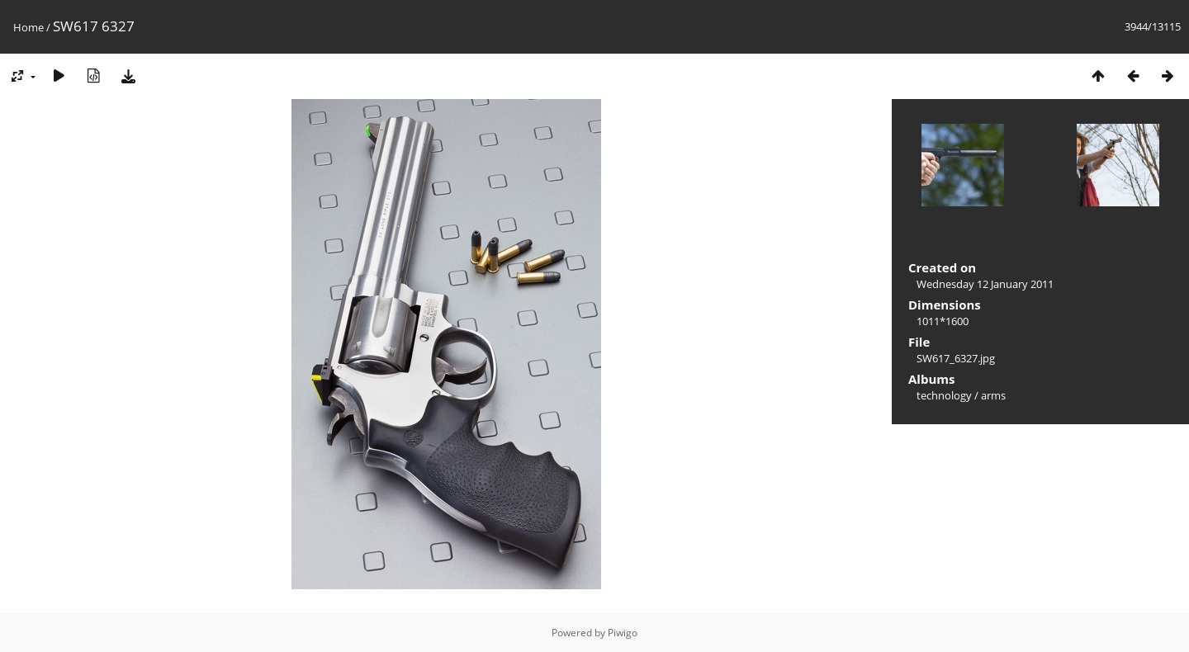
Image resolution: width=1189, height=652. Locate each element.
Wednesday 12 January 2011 (985, 283)
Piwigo (622, 633)
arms (993, 395)
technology (944, 395)
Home (28, 27)
